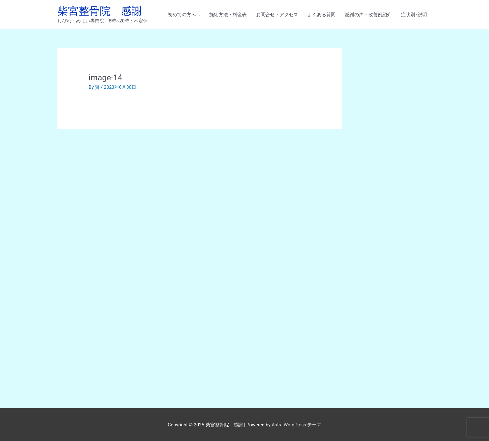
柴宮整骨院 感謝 (101, 11)
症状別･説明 (414, 14)
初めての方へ (182, 14)
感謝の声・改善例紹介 (368, 14)
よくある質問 (321, 14)
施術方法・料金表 (228, 14)
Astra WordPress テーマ (296, 424)
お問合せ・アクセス (277, 14)
